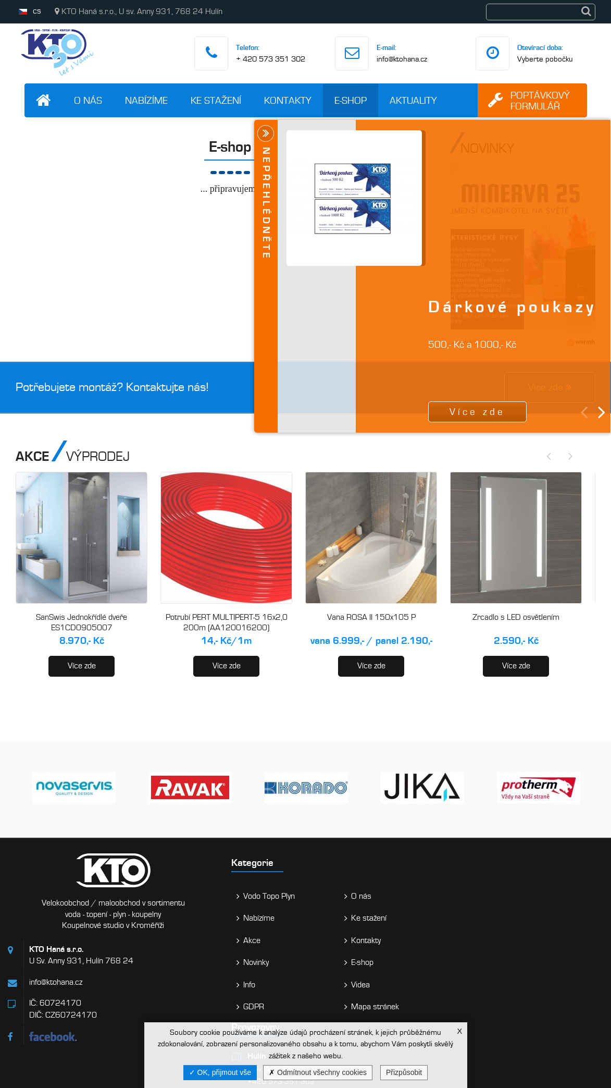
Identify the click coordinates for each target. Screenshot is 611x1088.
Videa (250, 984)
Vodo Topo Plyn (195, 896)
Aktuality (413, 100)
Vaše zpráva (535, 995)
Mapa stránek (265, 1006)
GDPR (180, 1006)
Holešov (341, 973)
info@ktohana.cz (402, 59)
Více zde (82, 665)
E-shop (350, 100)
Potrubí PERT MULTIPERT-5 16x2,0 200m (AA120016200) (227, 622)
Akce (178, 940)
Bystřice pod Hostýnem (368, 1014)
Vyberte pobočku (545, 59)
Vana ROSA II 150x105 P (371, 617)
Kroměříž (343, 932)
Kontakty (287, 100)
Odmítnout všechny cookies (318, 1072)
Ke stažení (216, 100)
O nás (88, 100)
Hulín (336, 892)
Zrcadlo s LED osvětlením (515, 617)
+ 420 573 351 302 (270, 59)
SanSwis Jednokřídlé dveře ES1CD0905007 (81, 622)
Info (176, 984)
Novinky (182, 962)
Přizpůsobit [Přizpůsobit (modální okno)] (404, 1072)
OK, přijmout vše (220, 1072)
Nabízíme (146, 100)
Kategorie (179, 862)
